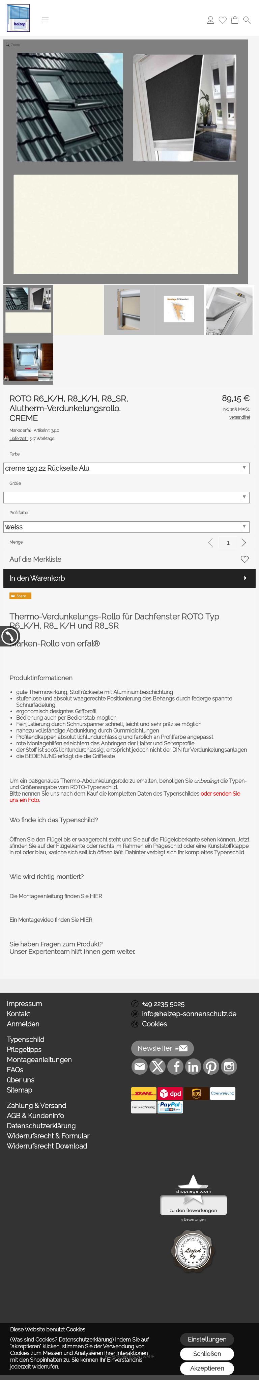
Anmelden (23, 1024)
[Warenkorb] (234, 20)
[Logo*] (18, 7)
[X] (157, 1066)
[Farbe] (126, 468)
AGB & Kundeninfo (35, 1116)
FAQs (15, 1070)
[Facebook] (175, 1066)
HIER (95, 896)
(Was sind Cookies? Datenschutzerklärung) (62, 1339)
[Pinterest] (211, 1066)
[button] (45, 20)
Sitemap (19, 1090)
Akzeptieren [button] (207, 1368)
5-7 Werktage (31, 438)
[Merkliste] (222, 20)
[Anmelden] (210, 20)
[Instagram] (229, 1066)
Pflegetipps (24, 1050)
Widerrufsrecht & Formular (48, 1136)
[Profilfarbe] (126, 527)
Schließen (207, 1353)
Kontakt (18, 1014)
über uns (20, 1080)
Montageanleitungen (39, 1060)
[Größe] (126, 497)
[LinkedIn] (193, 1066)
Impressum (24, 1004)
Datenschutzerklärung (41, 1126)
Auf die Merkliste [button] (35, 559)
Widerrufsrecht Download (47, 1146)
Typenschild (25, 1040)
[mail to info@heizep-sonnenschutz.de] (139, 1066)
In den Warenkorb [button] (37, 578)
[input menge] (228, 542)
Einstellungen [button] (207, 1339)
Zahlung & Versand (36, 1106)
